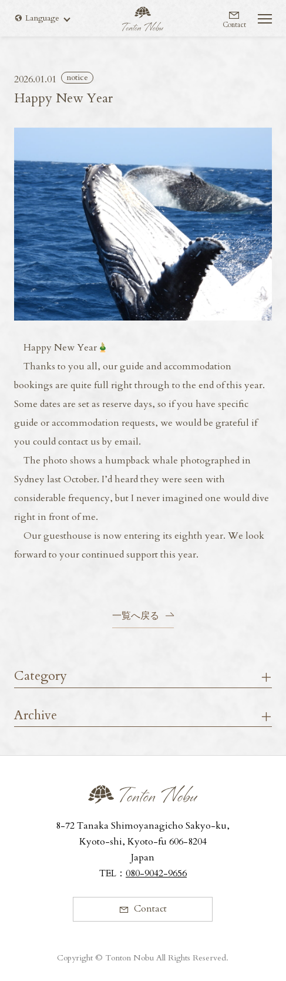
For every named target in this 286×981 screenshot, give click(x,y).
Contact (234, 24)
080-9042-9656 (156, 873)
